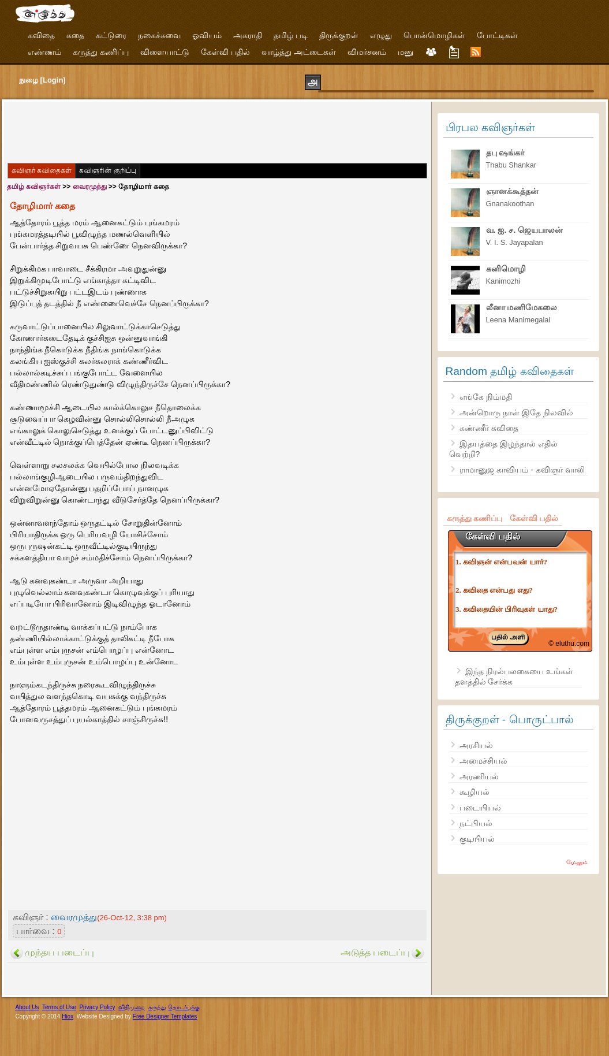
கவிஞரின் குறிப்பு (107, 170)
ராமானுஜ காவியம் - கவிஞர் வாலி (521, 469)
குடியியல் (477, 838)
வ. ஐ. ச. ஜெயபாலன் (524, 230)
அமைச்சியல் (483, 760)
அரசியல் (476, 745)
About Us (27, 1007)
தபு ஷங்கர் (505, 152)
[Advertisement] (218, 131)
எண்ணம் (44, 52)
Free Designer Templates (165, 1016)
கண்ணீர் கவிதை (488, 428)
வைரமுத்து (90, 187)
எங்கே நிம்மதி (485, 396)
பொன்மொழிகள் (434, 35)
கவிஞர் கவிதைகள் (42, 170)
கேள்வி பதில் (225, 52)
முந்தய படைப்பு (59, 952)
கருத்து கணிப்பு (101, 52)
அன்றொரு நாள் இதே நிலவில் (516, 412)
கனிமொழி (506, 268)
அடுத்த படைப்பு (375, 952)
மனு (405, 52)
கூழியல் (474, 792)
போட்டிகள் (497, 35)
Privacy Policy (97, 1007)
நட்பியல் (475, 823)
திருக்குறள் (338, 35)
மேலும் (577, 861)
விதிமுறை (131, 1007)
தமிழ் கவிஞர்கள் (34, 187)
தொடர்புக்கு (184, 1007)
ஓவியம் (207, 35)
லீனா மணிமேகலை (522, 307)
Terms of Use (59, 1007)
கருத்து (157, 1007)
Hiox (67, 1016)
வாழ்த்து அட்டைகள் (298, 52)
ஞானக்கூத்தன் (512, 191)
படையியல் (480, 807)
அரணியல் (479, 776)
